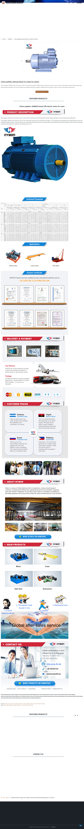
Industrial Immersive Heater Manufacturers (56, 696)
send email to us (42, 91)
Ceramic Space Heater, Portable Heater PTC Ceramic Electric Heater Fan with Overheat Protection (25, 703)
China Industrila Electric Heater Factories (48, 694)
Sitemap (53, 826)
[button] (69, 3)
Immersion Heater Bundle (6, 696)
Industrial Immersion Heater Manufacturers (31, 697)
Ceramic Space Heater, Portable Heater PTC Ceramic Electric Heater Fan (18, 705)
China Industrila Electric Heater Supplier (66, 694)
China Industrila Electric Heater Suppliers (10, 694)
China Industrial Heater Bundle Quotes (74, 696)
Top (81, 825)
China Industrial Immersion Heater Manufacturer (11, 697)
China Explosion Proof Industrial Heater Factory (22, 696)
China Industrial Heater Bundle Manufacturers (29, 694)
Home (4, 39)
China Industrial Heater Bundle (40, 696)
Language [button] (79, 2)
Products (10, 39)
